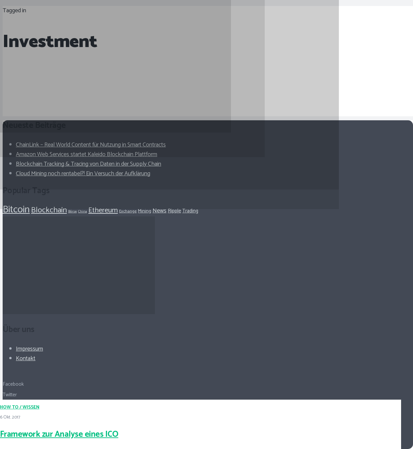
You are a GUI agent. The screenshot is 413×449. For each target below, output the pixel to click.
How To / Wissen (19, 407)
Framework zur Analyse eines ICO (59, 434)
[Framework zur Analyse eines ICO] (115, 131)
